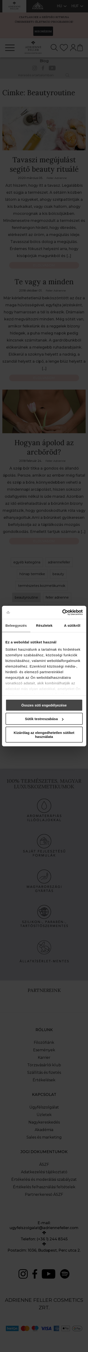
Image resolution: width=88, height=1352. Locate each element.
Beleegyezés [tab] (16, 625)
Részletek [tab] (44, 625)
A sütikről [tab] (72, 625)
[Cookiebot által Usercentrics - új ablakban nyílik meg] (63, 612)
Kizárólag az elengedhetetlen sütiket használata (44, 734)
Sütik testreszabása (44, 719)
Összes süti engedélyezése (44, 705)
